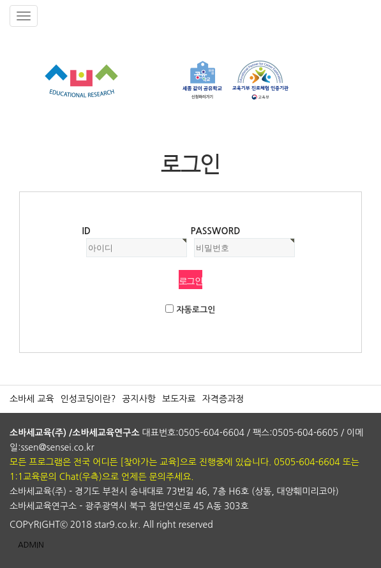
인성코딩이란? (88, 398)
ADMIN (31, 545)
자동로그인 (195, 310)
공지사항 (139, 398)
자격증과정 (223, 398)
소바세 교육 (32, 398)
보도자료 (179, 398)
